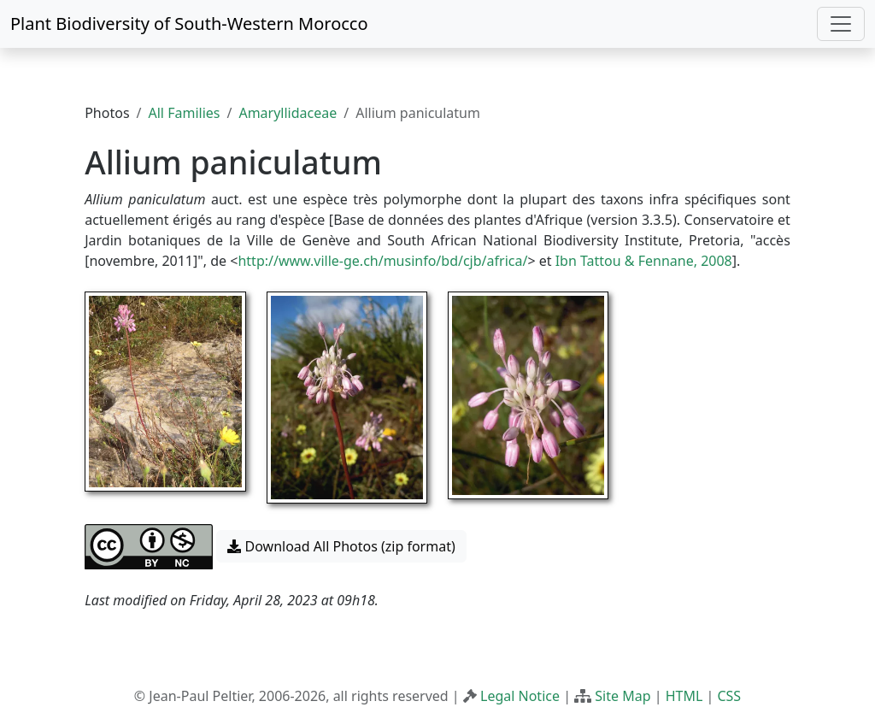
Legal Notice (520, 695)
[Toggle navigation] (841, 24)
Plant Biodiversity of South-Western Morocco (189, 23)
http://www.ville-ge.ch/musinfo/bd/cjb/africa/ (382, 260)
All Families (184, 112)
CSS (729, 695)
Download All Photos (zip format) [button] (341, 546)
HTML (684, 695)
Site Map (622, 695)
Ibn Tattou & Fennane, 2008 (643, 260)
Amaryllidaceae (287, 112)
